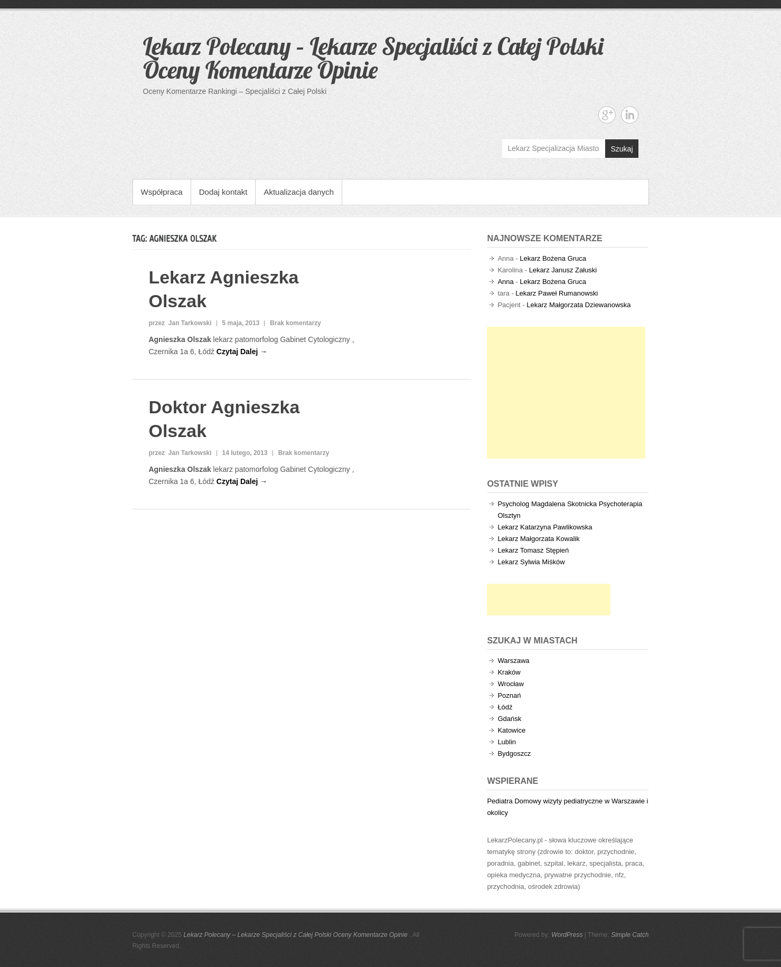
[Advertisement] (566, 393)
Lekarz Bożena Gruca (553, 258)
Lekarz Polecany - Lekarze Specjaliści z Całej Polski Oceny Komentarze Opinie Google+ (607, 115)
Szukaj (621, 149)
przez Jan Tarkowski (179, 323)
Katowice (511, 730)
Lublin (506, 742)
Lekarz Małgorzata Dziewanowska (578, 305)
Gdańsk (509, 719)
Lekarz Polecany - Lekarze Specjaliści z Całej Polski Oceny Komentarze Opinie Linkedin (629, 115)
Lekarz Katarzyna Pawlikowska (544, 527)
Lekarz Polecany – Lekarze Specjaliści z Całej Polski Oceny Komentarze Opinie (373, 57)
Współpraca (162, 191)
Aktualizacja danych (299, 191)
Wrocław (510, 684)
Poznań (509, 695)
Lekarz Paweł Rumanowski (556, 293)
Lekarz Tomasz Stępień (533, 550)
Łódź (504, 707)
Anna (505, 282)
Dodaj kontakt (223, 191)
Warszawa (513, 661)
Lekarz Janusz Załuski (563, 270)
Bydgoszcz (514, 753)
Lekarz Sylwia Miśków (530, 562)
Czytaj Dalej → (242, 351)
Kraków (508, 672)
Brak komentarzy (295, 323)
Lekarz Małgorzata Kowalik (538, 539)
